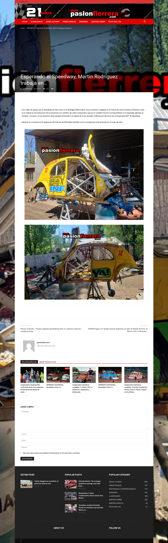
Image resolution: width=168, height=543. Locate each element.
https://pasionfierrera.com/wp (46, 346)
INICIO (25, 21)
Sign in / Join (24, 1)
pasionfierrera (27, 89)
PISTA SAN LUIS (114, 21)
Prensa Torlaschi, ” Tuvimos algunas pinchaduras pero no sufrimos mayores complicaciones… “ (50, 330)
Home (22, 28)
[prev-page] (21, 396)
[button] (145, 22)
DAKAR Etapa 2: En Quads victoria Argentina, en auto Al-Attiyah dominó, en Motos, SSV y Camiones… (118, 330)
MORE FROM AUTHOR (47, 362)
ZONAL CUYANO (52, 21)
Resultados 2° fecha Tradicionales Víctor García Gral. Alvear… (91, 495)
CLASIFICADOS (37, 21)
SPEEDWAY (83, 21)
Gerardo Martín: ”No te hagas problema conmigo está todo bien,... (90, 483)
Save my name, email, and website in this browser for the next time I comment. (51, 453)
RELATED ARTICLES (29, 362)
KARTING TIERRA (98, 21)
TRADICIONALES (69, 21)
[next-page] (25, 396)
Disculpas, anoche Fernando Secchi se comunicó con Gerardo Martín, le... (91, 507)
